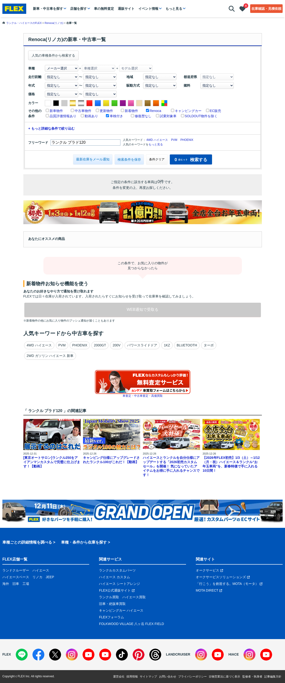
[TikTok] (122, 655)
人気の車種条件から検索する (53, 55)
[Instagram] (72, 655)
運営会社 (118, 676)
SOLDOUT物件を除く (201, 116)
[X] (55, 655)
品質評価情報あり (63, 116)
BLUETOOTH (187, 345)
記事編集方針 (272, 676)
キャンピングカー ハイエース (121, 610)
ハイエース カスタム (114, 577)
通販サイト (126, 9)
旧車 (15, 584)
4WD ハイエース (157, 140)
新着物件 (131, 111)
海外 (5, 584)
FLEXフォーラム (111, 617)
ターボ (209, 345)
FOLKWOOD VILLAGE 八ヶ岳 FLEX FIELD (131, 624)
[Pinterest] (139, 655)
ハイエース (40, 570)
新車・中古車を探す (48, 9)
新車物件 (56, 111)
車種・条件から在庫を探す (84, 542)
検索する (191, 159)
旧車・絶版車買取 (112, 604)
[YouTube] (88, 655)
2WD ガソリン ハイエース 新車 (50, 356)
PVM (174, 140)
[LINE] (22, 655)
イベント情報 (148, 9)
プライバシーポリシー (192, 676)
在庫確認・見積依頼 (266, 9)
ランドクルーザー (15, 570)
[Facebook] (38, 655)
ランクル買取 (109, 597)
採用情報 (132, 676)
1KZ (167, 345)
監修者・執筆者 (252, 676)
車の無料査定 (104, 9)
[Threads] (155, 655)
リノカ (37, 577)
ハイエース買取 (134, 597)
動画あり (91, 116)
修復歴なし (143, 116)
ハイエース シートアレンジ (119, 584)
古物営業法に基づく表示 (224, 676)
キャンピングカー (188, 111)
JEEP (50, 577)
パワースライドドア (142, 345)
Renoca (155, 111)
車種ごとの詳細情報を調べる (27, 542)
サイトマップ (148, 676)
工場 (25, 584)
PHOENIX (187, 140)
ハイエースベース (15, 577)
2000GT (100, 345)
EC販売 (215, 111)
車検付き (116, 116)
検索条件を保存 (129, 159)
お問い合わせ (167, 676)
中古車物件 (83, 111)
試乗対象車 (168, 116)
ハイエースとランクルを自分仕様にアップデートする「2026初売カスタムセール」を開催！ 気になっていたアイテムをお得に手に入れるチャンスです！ (171, 466)
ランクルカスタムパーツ (117, 570)
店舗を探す (78, 9)
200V (116, 345)
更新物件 (106, 111)
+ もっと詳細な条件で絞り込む (51, 128)
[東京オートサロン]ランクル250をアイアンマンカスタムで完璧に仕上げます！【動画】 (51, 462)
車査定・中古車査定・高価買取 (143, 395)
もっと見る (174, 9)
